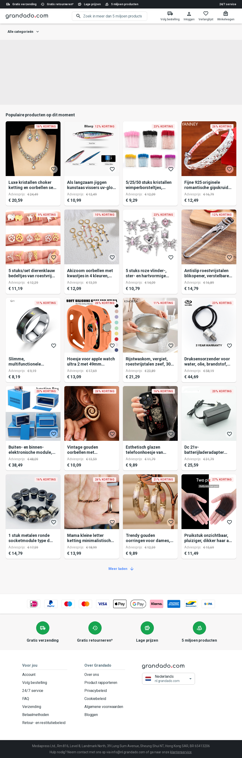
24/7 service (227, 4)
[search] (115, 16)
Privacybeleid (103, 691)
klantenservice (181, 752)
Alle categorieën (23, 31)
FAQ (43, 699)
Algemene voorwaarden (103, 707)
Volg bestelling (43, 683)
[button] (168, 678)
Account (43, 675)
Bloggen (103, 715)
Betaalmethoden (43, 715)
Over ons (103, 675)
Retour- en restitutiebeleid (43, 723)
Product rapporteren (103, 683)
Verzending (43, 707)
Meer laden (121, 569)
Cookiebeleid (103, 699)
